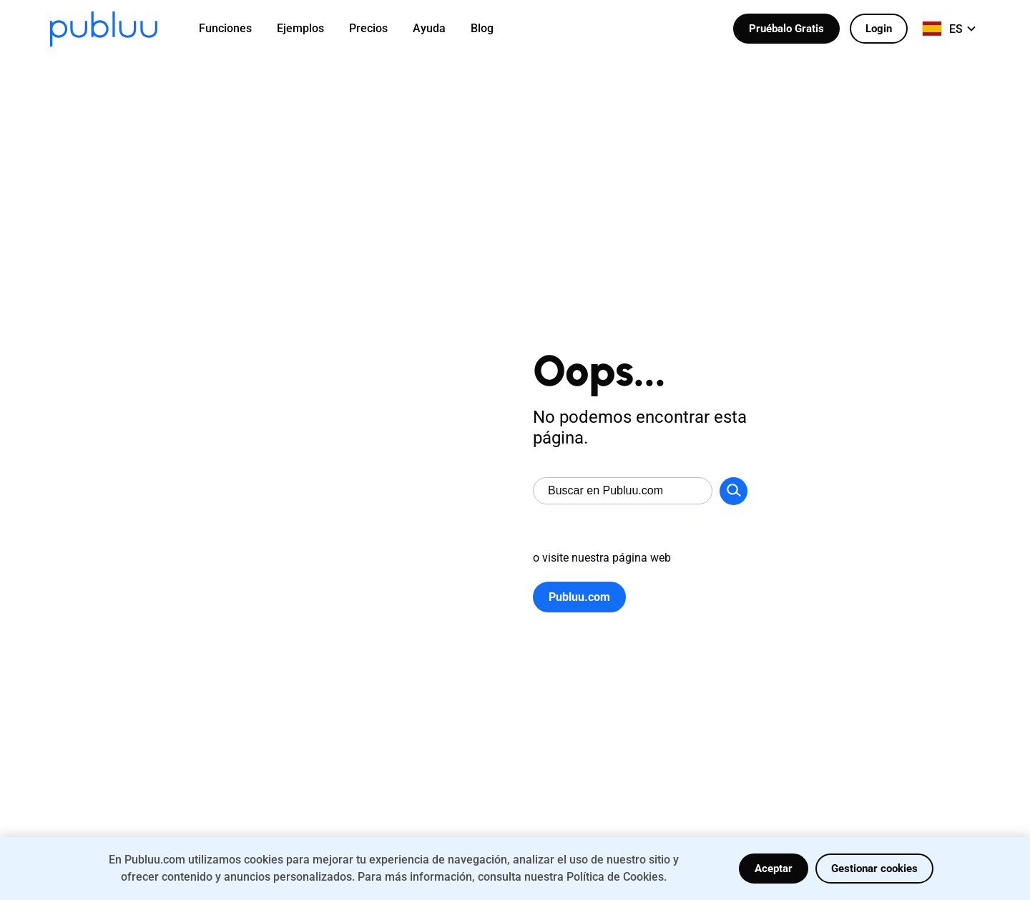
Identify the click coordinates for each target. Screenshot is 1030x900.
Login (878, 28)
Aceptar (774, 868)
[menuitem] (234, 29)
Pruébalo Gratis (786, 28)
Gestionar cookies (874, 868)
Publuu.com (579, 597)
